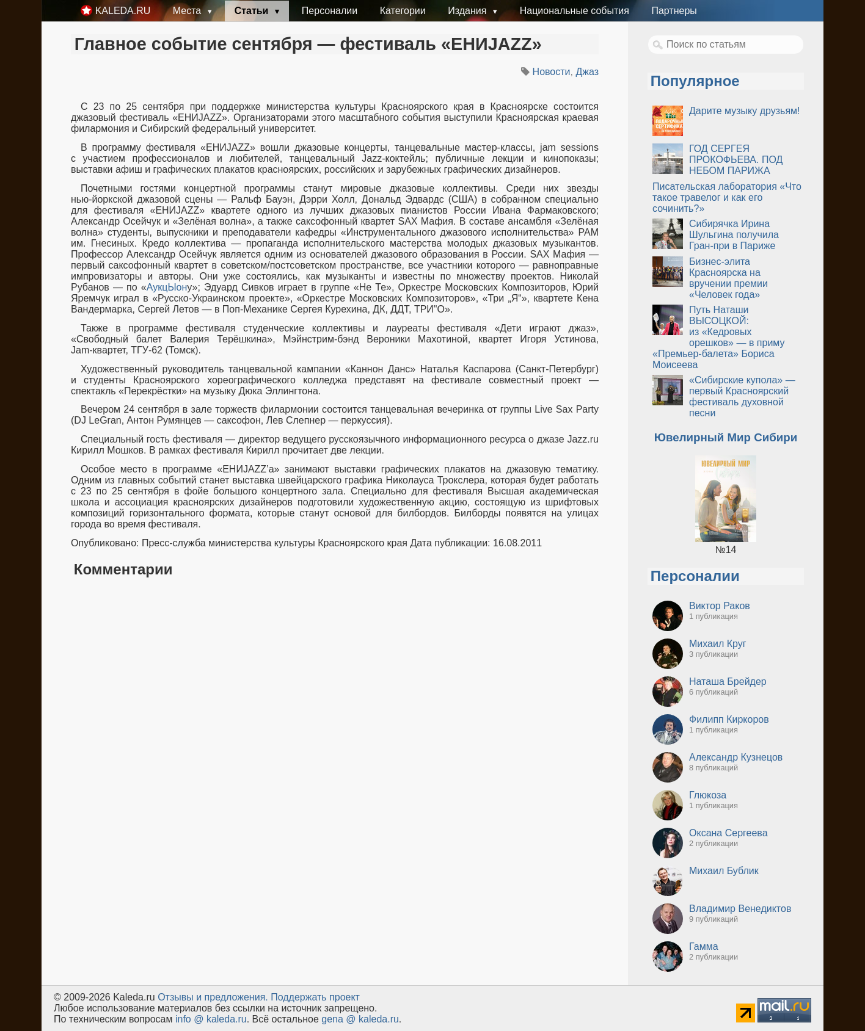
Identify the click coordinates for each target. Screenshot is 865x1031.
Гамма (703, 946)
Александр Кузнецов (736, 757)
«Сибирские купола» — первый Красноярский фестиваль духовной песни (742, 396)
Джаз (587, 72)
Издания (468, 10)
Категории (403, 10)
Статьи (253, 10)
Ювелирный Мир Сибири (725, 437)
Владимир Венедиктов (740, 908)
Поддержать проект (315, 997)
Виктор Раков (719, 606)
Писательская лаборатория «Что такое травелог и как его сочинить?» (726, 197)
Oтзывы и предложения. (213, 997)
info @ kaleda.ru (211, 1019)
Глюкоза (707, 795)
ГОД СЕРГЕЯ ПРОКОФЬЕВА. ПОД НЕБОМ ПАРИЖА (736, 159)
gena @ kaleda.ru (360, 1019)
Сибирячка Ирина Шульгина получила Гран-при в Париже (734, 235)
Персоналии (329, 10)
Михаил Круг (717, 643)
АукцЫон (167, 287)
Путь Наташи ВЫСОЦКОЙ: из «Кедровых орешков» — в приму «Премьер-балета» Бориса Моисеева (718, 337)
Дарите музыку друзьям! (744, 111)
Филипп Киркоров (729, 719)
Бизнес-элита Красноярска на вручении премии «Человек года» (728, 278)
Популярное (695, 81)
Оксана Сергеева (728, 833)
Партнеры (673, 10)
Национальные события (574, 10)
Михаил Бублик (724, 871)
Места (188, 10)
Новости (552, 72)
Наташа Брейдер (728, 681)
